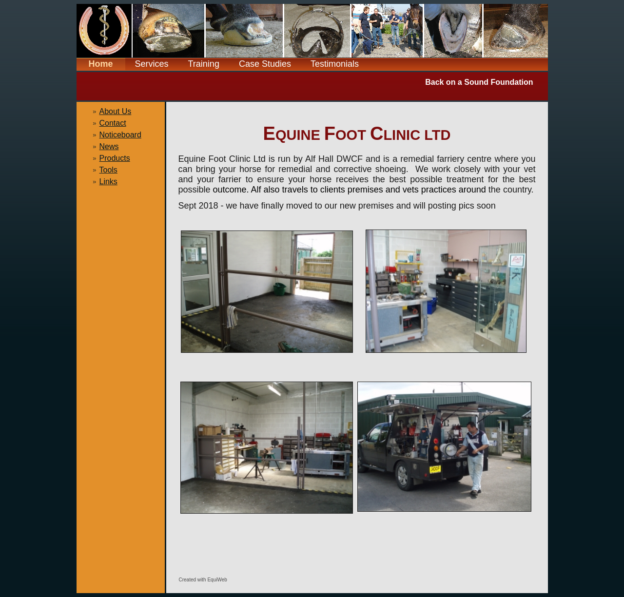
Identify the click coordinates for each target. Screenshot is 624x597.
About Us (115, 111)
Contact (112, 123)
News (109, 146)
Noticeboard (120, 135)
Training (203, 64)
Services (152, 64)
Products (114, 158)
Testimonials (335, 64)
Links (108, 181)
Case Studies (265, 64)
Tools (108, 170)
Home (100, 64)
